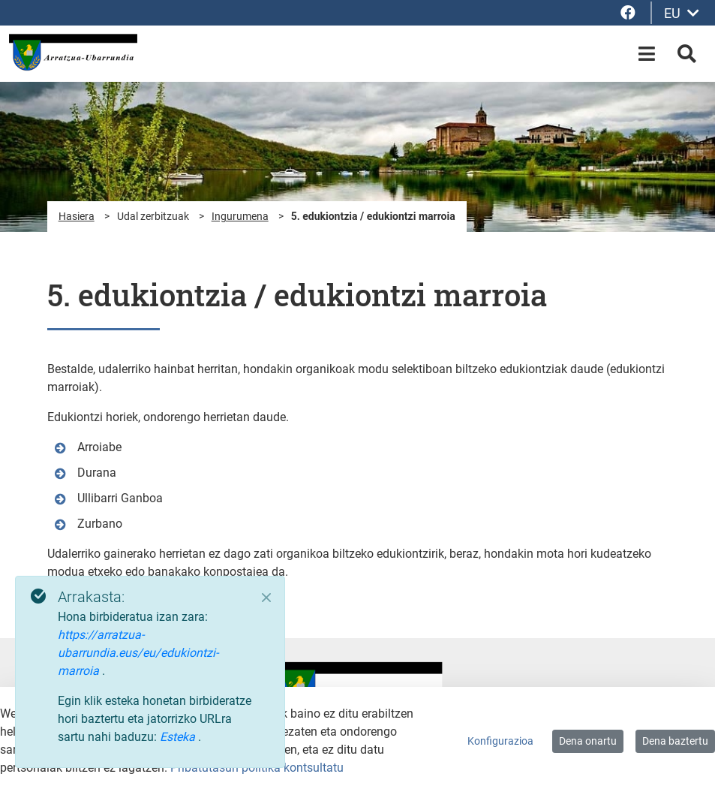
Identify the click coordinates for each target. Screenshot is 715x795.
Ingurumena (240, 216)
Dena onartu (588, 741)
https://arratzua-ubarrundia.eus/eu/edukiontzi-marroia (138, 653)
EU (681, 13)
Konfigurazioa (500, 741)
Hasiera (77, 216)
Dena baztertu (675, 741)
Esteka (179, 737)
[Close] (266, 598)
